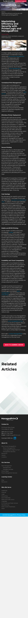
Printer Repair (5, 471)
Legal (2, 494)
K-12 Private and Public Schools (9, 503)
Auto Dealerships (5, 497)
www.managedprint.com (15, 321)
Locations (4, 457)
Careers (3, 455)
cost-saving (4, 294)
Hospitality (4, 501)
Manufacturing (5, 505)
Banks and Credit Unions (7, 499)
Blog (2, 480)
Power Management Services (9, 473)
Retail (2, 508)
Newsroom (4, 453)
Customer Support (20, 1)
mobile (11, 232)
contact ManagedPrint (15, 333)
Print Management (15, 68)
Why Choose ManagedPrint (8, 446)
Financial (3, 492)
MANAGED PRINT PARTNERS (9, 36)
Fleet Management (6, 465)
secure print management (16, 56)
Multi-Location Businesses (8, 506)
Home (3, 12)
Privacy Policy (21, 515)
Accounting (4, 496)
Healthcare (4, 490)
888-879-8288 (8, 1)
